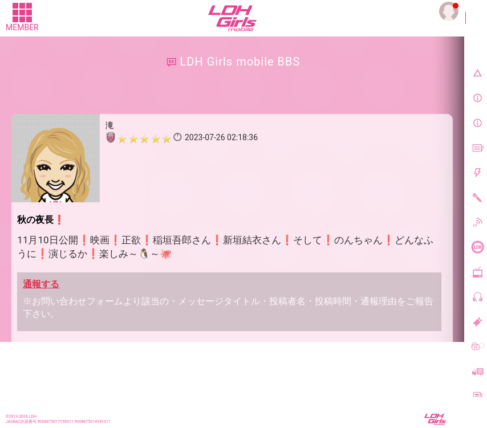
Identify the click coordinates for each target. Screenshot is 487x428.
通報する (41, 284)
